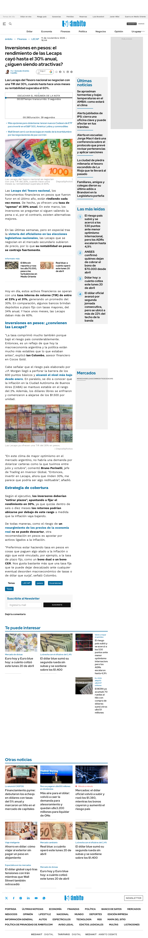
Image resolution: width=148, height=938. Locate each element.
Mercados (134, 909)
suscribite (132, 24)
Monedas (81, 379)
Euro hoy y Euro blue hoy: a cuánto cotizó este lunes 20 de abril (19, 662)
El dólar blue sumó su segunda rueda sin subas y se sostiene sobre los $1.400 (54, 664)
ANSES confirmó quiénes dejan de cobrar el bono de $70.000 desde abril (95, 262)
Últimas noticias (32, 909)
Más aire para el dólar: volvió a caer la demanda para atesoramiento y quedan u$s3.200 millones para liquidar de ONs (55, 804)
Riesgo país (41, 17)
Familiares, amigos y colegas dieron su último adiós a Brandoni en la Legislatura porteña (91, 189)
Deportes (95, 914)
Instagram (20, 898)
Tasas (9, 588)
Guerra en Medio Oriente (135, 17)
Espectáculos (62, 919)
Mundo (79, 914)
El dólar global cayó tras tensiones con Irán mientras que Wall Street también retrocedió (21, 876)
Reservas (83, 17)
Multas (113, 924)
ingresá (141, 24)
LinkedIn (28, 898)
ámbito (9, 39)
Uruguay (136, 31)
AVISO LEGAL (66, 924)
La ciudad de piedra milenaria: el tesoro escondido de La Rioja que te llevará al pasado (91, 167)
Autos (43, 919)
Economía (46, 31)
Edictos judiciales (91, 924)
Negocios (101, 31)
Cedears (109, 379)
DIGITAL (42, 934)
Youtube (36, 898)
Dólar (30, 31)
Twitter (6, 898)
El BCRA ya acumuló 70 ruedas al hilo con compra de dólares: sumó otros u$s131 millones (101, 700)
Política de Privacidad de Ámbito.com (29, 924)
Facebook (13, 898)
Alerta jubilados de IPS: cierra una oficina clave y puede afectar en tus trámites (91, 120)
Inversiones (55, 583)
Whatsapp (44, 898)
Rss (99, 919)
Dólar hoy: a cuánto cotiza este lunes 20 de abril (94, 283)
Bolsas (89, 379)
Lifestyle (45, 914)
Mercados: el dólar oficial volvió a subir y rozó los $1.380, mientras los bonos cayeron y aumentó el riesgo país (90, 799)
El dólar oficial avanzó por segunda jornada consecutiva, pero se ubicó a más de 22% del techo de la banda (95, 306)
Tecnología (84, 919)
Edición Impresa (118, 914)
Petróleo (70, 17)
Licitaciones (132, 924)
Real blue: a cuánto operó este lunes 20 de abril (63, 267)
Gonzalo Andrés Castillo (19, 72)
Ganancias (56, 17)
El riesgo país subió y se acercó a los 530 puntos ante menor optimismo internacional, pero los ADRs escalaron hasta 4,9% (95, 231)
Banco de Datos (111, 909)
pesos (40, 583)
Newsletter (141, 31)
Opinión (119, 31)
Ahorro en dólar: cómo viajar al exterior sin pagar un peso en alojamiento (20, 852)
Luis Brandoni (98, 17)
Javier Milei (114, 17)
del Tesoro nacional (30, 190)
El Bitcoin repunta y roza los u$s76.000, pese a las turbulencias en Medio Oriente (29, 269)
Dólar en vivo (25, 17)
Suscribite (57, 605)
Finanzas (65, 31)
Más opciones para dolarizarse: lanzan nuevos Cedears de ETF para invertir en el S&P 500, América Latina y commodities (40, 125)
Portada (10, 909)
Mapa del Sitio (116, 919)
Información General (19, 919)
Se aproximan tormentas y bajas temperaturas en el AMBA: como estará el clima (90, 98)
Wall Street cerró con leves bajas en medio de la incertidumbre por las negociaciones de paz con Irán (40, 133)
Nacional (63, 914)
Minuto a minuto (85, 786)
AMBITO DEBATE (101, 934)
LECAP (35, 39)
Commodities (99, 379)
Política (83, 31)
